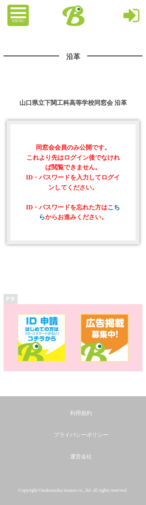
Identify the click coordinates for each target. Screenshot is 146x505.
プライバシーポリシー (81, 435)
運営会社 (81, 457)
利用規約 (81, 413)
